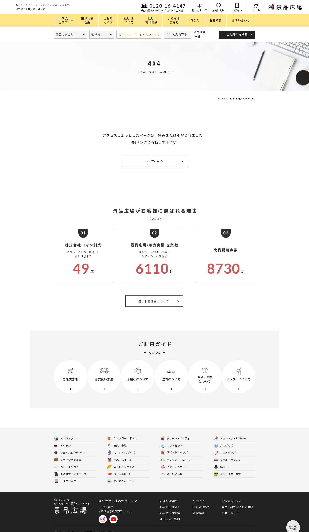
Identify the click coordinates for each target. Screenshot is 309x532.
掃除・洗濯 (117, 439)
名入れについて (170, 500)
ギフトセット (172, 439)
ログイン (281, 10)
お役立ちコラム (232, 494)
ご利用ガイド (230, 506)
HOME (220, 98)
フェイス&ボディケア (70, 446)
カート (300, 10)
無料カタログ (242, 10)
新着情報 (198, 506)
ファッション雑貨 (67, 453)
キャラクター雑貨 (227, 468)
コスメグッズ (225, 446)
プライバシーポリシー (66, 524)
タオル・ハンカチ (227, 453)
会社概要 (198, 494)
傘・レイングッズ (120, 461)
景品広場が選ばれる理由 (237, 500)
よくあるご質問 (170, 512)
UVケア (221, 461)
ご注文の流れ (168, 494)
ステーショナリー (174, 461)
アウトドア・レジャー (230, 432)
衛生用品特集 (172, 468)
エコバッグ (64, 432)
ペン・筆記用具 (66, 461)
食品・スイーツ (119, 453)
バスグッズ (223, 439)
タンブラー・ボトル (122, 432)
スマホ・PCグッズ (121, 446)
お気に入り (262, 10)
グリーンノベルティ (175, 432)
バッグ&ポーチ (119, 468)
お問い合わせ (201, 500)
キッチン (62, 439)
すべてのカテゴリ (120, 475)
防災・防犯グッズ (174, 446)
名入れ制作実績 (170, 506)
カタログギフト (66, 475)
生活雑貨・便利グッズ (70, 468)
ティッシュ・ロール (175, 453)
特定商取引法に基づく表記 (98, 524)
